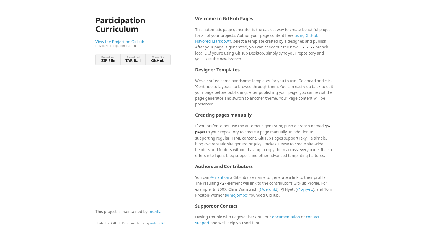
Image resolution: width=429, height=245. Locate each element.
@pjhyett (305, 189)
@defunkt (268, 189)
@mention (219, 177)
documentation (286, 217)
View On (158, 59)
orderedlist (158, 223)
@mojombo (236, 195)
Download (108, 59)
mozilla (155, 211)
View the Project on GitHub (132, 43)
